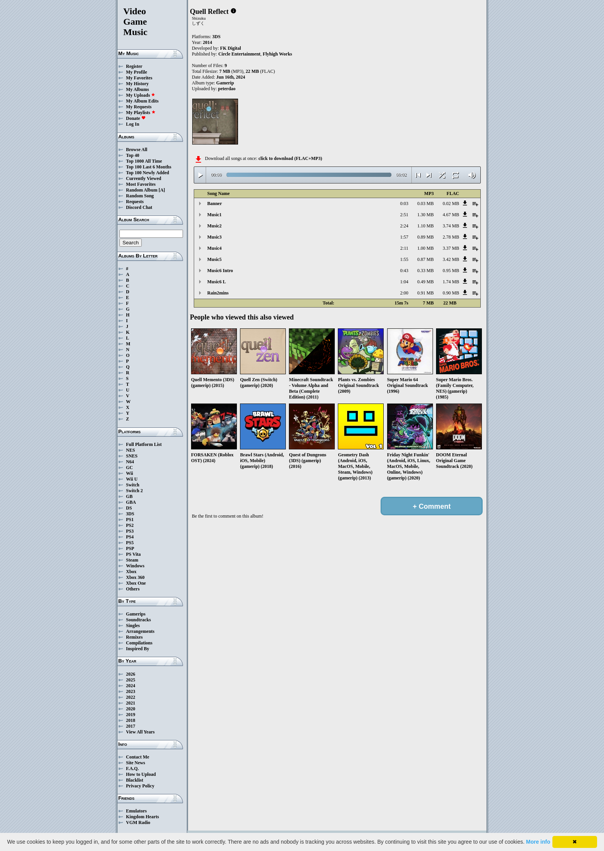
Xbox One (136, 583)
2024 (130, 685)
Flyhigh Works (277, 54)
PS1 (130, 519)
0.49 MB (425, 281)
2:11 (404, 248)
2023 (130, 691)
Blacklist (134, 780)
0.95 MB (451, 270)
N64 (130, 461)
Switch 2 (134, 490)
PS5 (130, 542)
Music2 (214, 226)
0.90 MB (451, 293)
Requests (135, 201)
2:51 (404, 214)
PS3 (130, 531)
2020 (130, 708)
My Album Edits (142, 101)
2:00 (404, 293)
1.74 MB (451, 281)
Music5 (214, 259)
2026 (130, 674)
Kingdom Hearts (142, 816)
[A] (162, 190)
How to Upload (141, 774)
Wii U (132, 479)
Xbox (131, 571)
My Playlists (141, 112)
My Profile (136, 72)
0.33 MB (425, 270)
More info (538, 842)
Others (132, 589)
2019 (130, 714)
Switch (132, 485)
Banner (214, 203)
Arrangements (140, 631)
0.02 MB (451, 203)
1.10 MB (425, 226)
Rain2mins (217, 293)
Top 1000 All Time (144, 161)
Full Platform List (144, 444)
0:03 (404, 203)
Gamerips (136, 614)
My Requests (138, 106)
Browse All (136, 149)
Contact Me (137, 757)
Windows (135, 565)
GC (129, 467)
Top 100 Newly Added (147, 172)
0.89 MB (425, 237)
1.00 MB (425, 248)
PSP (130, 548)
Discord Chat (139, 207)
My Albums (137, 89)
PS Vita (133, 554)
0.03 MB (425, 203)
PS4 (130, 537)
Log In (132, 124)
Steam (132, 560)
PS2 (130, 525)
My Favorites (139, 78)
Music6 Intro (220, 270)
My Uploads (140, 95)
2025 (130, 680)
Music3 (214, 237)
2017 (130, 726)
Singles (133, 625)
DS (129, 508)
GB (129, 496)
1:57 (404, 237)
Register (134, 66)
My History (137, 83)
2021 (130, 703)
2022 (130, 697)
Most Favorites (141, 184)
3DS (130, 513)
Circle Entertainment (239, 54)
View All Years (140, 732)
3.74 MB (451, 226)
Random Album (142, 190)
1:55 (404, 259)
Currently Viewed (143, 178)
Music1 (214, 214)
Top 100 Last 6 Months (148, 167)
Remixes (134, 637)
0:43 (404, 270)
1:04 (404, 281)
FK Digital (230, 48)
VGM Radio (138, 822)
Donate (136, 118)
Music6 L (216, 281)
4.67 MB (451, 214)
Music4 (214, 248)
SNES (132, 456)
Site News (135, 762)
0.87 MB (425, 259)
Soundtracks (138, 619)
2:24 (404, 226)
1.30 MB (425, 214)
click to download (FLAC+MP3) (290, 158)
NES (130, 450)
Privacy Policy (140, 786)
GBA (131, 502)
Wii (129, 473)
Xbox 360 (135, 577)
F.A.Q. (132, 768)
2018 (130, 720)
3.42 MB (451, 259)
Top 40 (132, 155)
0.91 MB (425, 293)
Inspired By (137, 648)
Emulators (136, 811)
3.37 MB (451, 248)
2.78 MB (451, 237)
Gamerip (225, 83)
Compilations (139, 643)
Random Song (140, 195)
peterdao (226, 88)
